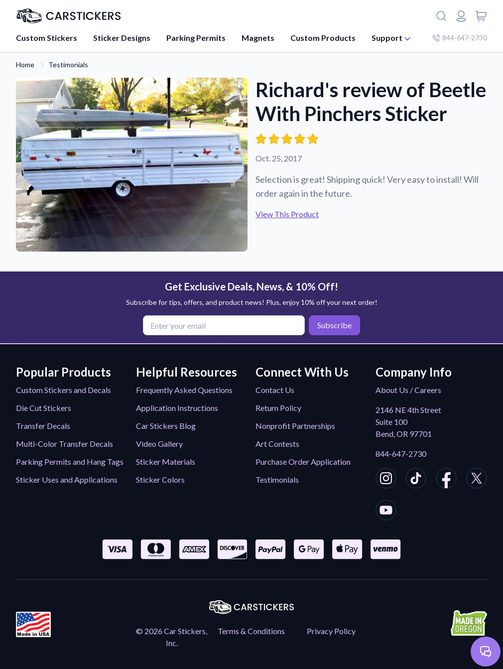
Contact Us (274, 390)
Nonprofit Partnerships (295, 425)
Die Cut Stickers (43, 407)
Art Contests (277, 443)
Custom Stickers (46, 37)
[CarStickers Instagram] (386, 480)
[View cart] (481, 16)
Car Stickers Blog (166, 425)
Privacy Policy (331, 631)
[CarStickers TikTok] (415, 480)
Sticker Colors (160, 479)
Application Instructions (177, 407)
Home (25, 64)
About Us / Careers (408, 390)
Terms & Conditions (251, 631)
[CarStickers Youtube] (386, 512)
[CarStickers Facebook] (446, 480)
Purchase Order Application (303, 461)
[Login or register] (461, 16)
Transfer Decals (43, 425)
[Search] (441, 16)
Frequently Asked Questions (184, 390)
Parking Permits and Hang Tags (70, 461)
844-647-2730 (401, 453)
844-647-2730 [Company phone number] (459, 37)
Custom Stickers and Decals (63, 390)
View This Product (287, 214)
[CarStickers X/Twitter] (476, 480)
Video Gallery (159, 443)
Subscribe (334, 325)
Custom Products (323, 37)
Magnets (258, 37)
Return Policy (278, 407)
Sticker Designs (121, 37)
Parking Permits (196, 37)
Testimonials (68, 64)
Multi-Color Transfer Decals (64, 443)
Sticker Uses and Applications (67, 479)
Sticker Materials (165, 461)
